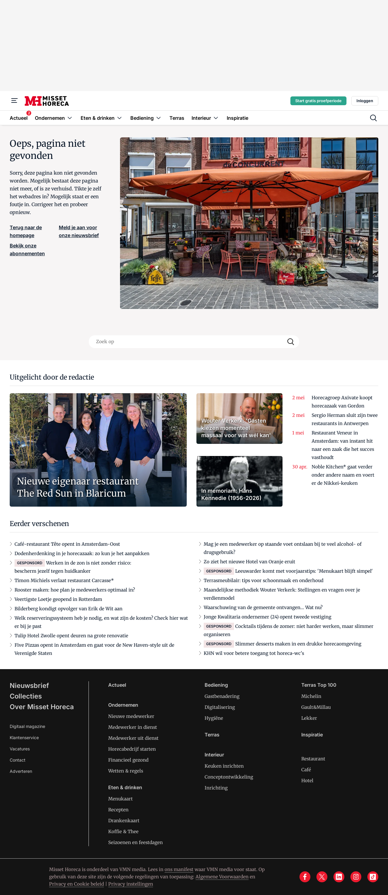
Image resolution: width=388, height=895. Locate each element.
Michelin (311, 696)
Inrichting (216, 788)
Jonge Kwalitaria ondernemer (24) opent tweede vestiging (267, 617)
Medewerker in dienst (132, 727)
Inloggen (364, 100)
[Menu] (14, 101)
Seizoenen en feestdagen (135, 842)
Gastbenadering (222, 696)
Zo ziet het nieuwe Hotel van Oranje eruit (249, 562)
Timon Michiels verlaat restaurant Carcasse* (64, 580)
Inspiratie (312, 735)
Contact (17, 760)
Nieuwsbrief (29, 685)
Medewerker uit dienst (133, 738)
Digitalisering (220, 707)
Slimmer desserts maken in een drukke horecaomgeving (298, 644)
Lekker (309, 718)
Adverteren (21, 771)
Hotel (307, 780)
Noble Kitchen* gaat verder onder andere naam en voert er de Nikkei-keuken (343, 475)
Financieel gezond (128, 760)
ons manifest (179, 869)
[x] (321, 876)
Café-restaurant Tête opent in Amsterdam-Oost (67, 544)
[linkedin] (338, 876)
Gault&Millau (316, 707)
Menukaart (120, 799)
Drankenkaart (123, 820)
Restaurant (313, 759)
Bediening (216, 685)
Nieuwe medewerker (131, 716)
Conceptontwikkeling (229, 777)
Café (306, 770)
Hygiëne (214, 718)
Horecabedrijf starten (132, 749)
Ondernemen (123, 705)
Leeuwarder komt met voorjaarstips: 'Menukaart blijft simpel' (304, 571)
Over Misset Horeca (42, 707)
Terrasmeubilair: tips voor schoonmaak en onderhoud (263, 580)
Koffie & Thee (123, 831)
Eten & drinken (125, 787)
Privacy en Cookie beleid (76, 884)
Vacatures (20, 748)
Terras (212, 735)
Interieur (214, 755)
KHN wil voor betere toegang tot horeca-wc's (254, 653)
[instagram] (355, 876)
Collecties (26, 696)
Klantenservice (24, 737)
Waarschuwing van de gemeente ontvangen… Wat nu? (263, 607)
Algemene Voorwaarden (222, 877)
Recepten (118, 810)
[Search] (290, 341)
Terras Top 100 (318, 685)
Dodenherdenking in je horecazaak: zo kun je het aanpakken (82, 553)
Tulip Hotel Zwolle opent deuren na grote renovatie (71, 636)
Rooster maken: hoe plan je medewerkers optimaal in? (75, 590)
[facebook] (304, 876)
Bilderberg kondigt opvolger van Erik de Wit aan (68, 609)
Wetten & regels (125, 771)
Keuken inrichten (224, 766)
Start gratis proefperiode (318, 100)
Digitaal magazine (27, 726)
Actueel (117, 685)
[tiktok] (372, 876)
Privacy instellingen (130, 884)
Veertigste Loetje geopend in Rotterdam (58, 599)
